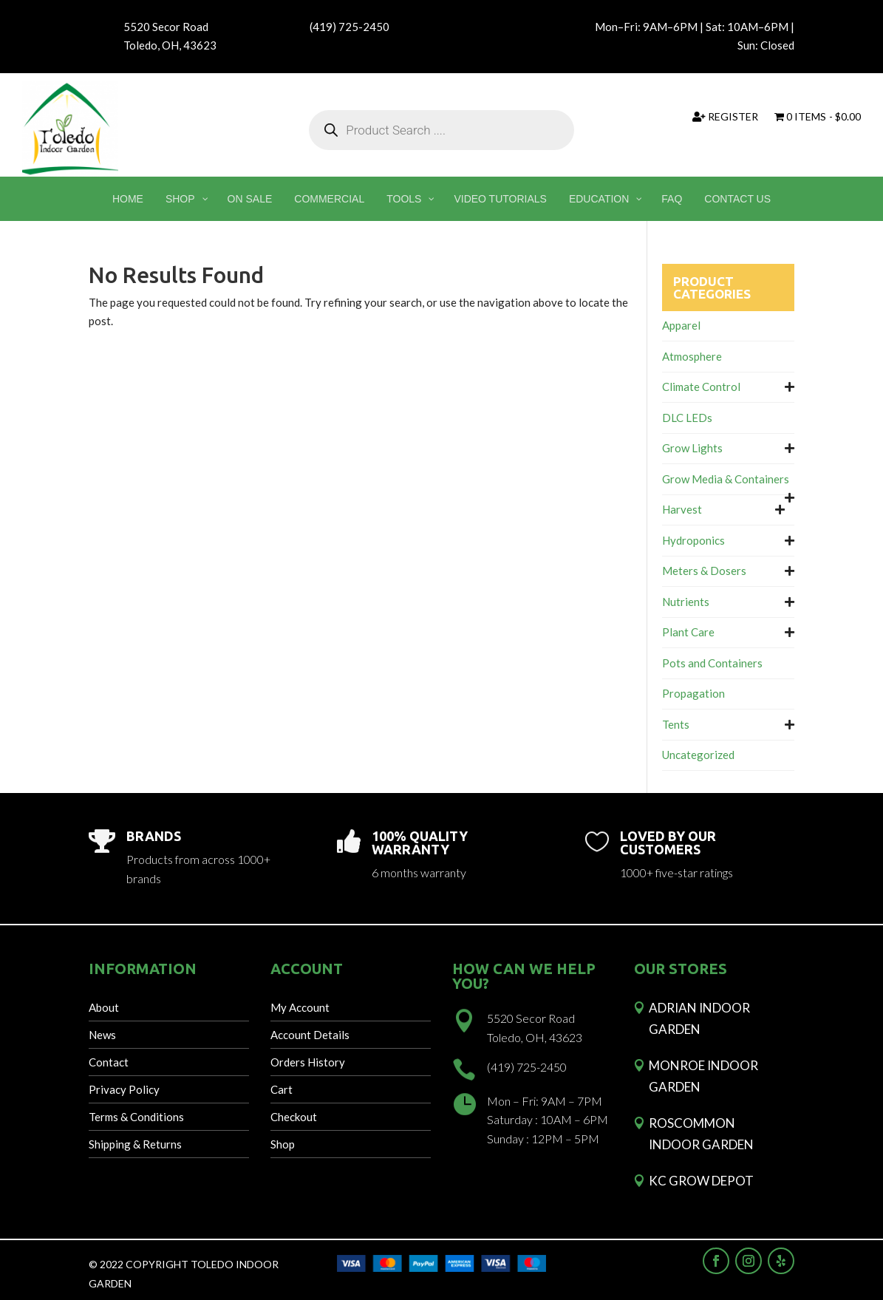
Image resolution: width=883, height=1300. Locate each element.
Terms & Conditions (136, 1116)
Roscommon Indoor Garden (701, 1133)
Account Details (310, 1034)
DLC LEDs (687, 417)
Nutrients (685, 601)
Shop (282, 1144)
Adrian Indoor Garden (699, 1018)
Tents (675, 724)
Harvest (682, 509)
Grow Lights (692, 448)
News (102, 1034)
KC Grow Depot (701, 1180)
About (104, 1007)
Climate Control (701, 386)
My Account (300, 1007)
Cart (281, 1089)
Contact (109, 1062)
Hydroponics (693, 540)
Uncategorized (698, 754)
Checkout (293, 1116)
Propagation (693, 693)
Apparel (681, 325)
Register (725, 117)
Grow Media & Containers (725, 479)
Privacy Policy (124, 1089)
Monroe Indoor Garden (703, 1076)
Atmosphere (692, 356)
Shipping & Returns (135, 1144)
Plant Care (688, 632)
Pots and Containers (712, 663)
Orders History (307, 1062)
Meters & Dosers (704, 570)
